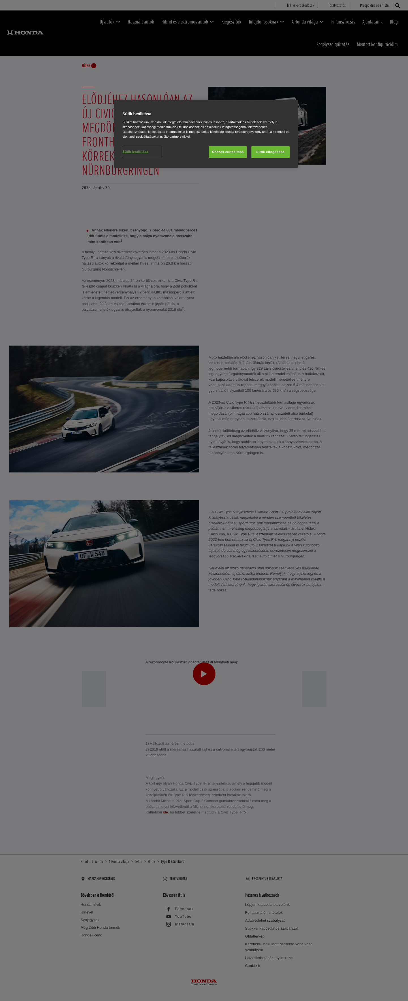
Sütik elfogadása (270, 152)
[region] (206, 134)
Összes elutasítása (228, 152)
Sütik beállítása (136, 151)
